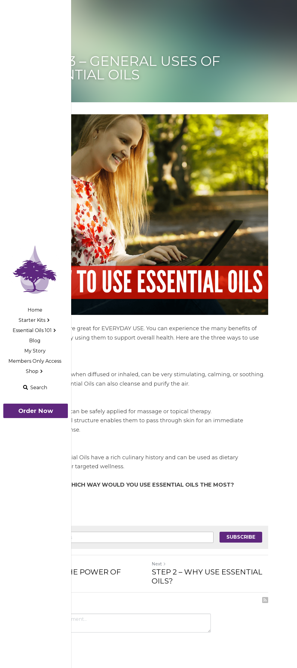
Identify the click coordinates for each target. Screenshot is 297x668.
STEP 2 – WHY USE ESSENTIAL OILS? (207, 576)
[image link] (35, 269)
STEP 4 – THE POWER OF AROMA (75, 576)
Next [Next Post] (159, 564)
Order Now (35, 410)
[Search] (35, 387)
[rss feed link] (265, 600)
